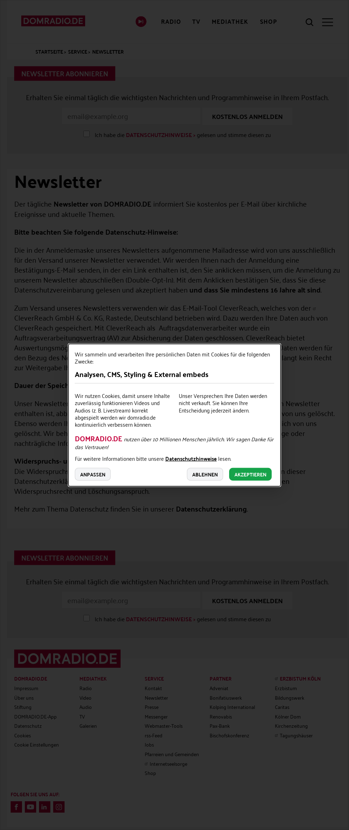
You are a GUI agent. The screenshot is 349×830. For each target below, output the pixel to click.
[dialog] (174, 415)
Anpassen (92, 474)
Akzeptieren (250, 474)
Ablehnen (205, 474)
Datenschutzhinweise (191, 459)
